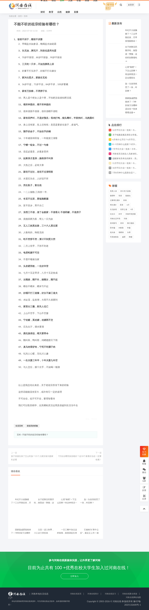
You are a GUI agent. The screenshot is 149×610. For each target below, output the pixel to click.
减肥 (123, 237)
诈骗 (128, 228)
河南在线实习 (110, 594)
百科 (26, 16)
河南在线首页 (75, 594)
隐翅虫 (128, 196)
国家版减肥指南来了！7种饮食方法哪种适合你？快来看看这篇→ (131, 105)
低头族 (112, 232)
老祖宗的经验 (32, 426)
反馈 (144, 488)
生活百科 (19, 426)
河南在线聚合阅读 (129, 594)
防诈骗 (112, 228)
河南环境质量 (130, 214)
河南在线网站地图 (133, 597)
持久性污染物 (125, 191)
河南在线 (117, 601)
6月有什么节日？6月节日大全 (125, 139)
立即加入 (74, 576)
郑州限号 (113, 223)
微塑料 (112, 196)
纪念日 (112, 214)
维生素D (113, 205)
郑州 (122, 223)
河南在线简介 (93, 594)
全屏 (144, 497)
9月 (132, 209)
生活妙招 (113, 209)
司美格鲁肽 (114, 237)
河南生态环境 (115, 218)
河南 (125, 218)
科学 (120, 214)
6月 (128, 205)
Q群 (144, 479)
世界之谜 (123, 209)
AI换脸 (121, 228)
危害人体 (113, 191)
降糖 (130, 237)
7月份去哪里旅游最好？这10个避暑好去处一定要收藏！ (79, 458)
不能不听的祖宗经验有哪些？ (35, 434)
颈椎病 (121, 232)
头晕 (129, 232)
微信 (144, 470)
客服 (144, 462)
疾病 (125, 200)
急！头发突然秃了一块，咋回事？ (131, 87)
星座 (121, 205)
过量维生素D (115, 200)
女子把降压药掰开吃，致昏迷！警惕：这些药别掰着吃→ (131, 54)
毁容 (120, 196)
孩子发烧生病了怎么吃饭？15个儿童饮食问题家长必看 (32, 458)
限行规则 (130, 223)
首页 (20, 16)
